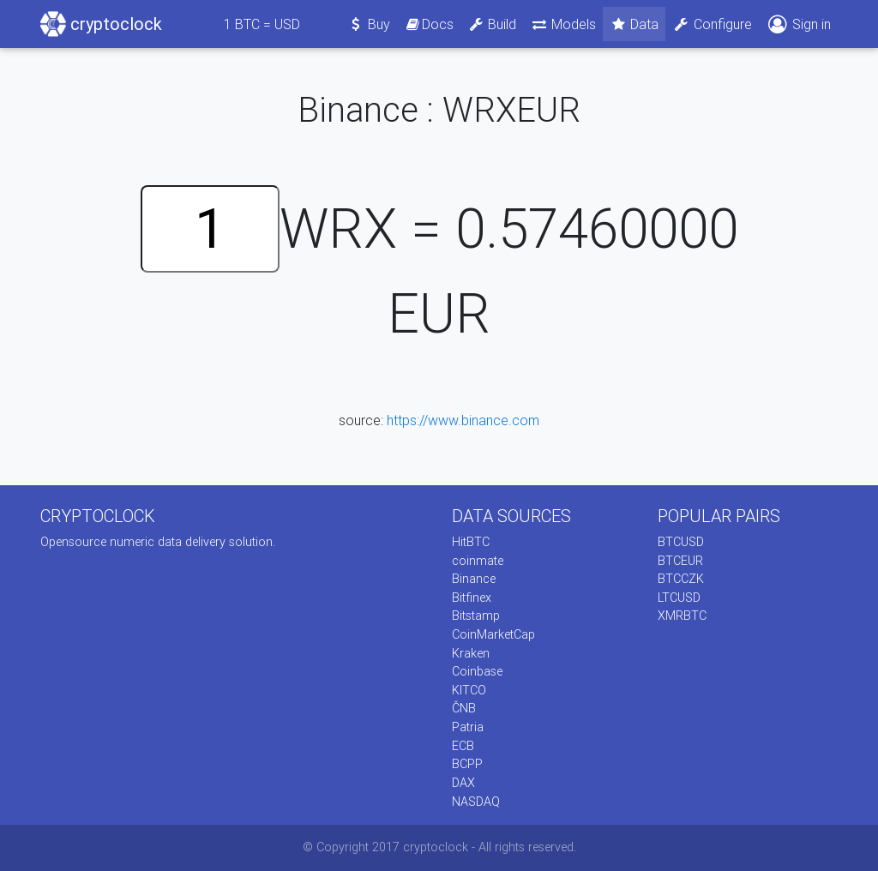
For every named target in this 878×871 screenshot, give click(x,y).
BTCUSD (681, 542)
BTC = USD (262, 24)
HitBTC (471, 542)
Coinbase (477, 671)
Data (634, 24)
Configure (712, 24)
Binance (474, 578)
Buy (369, 24)
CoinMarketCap (493, 634)
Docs (429, 24)
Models (563, 24)
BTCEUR (680, 560)
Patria (468, 727)
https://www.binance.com (463, 420)
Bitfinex (471, 597)
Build (492, 24)
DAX (463, 782)
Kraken (471, 653)
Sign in (798, 24)
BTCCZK (681, 578)
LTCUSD (679, 597)
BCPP (467, 764)
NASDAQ (476, 801)
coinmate (477, 560)
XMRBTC (682, 615)
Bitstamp (476, 615)
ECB (463, 746)
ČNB (464, 708)
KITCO (469, 690)
